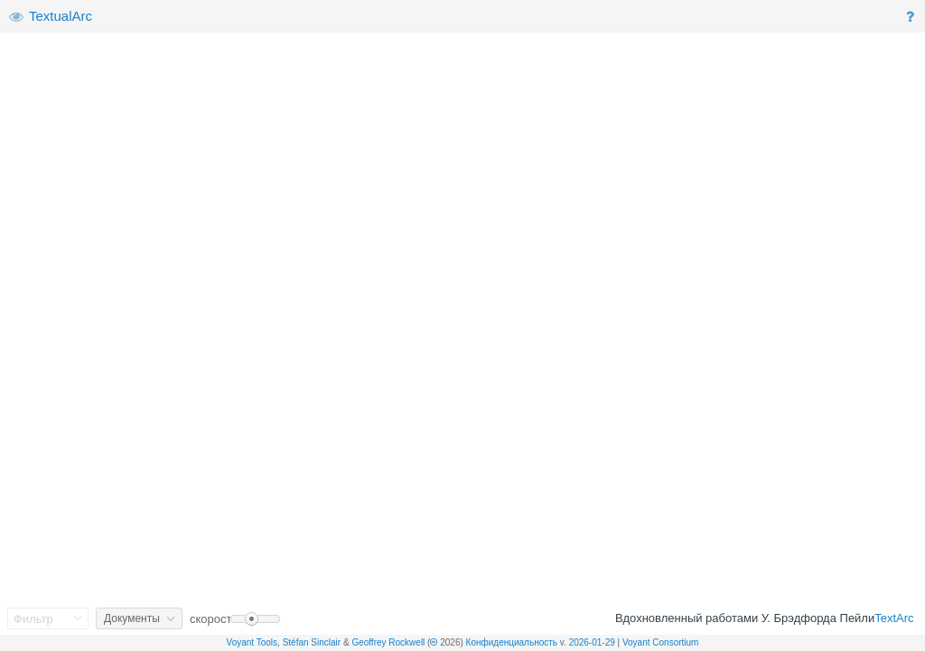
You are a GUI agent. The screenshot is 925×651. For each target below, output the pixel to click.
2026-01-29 (592, 642)
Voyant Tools (252, 642)
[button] (912, 16)
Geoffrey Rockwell (388, 642)
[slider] (255, 619)
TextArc (893, 618)
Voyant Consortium (660, 642)
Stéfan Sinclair (312, 642)
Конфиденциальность (511, 642)
